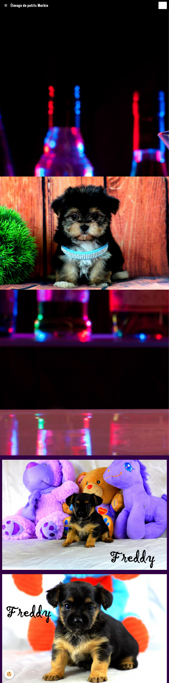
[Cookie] (9, 674)
